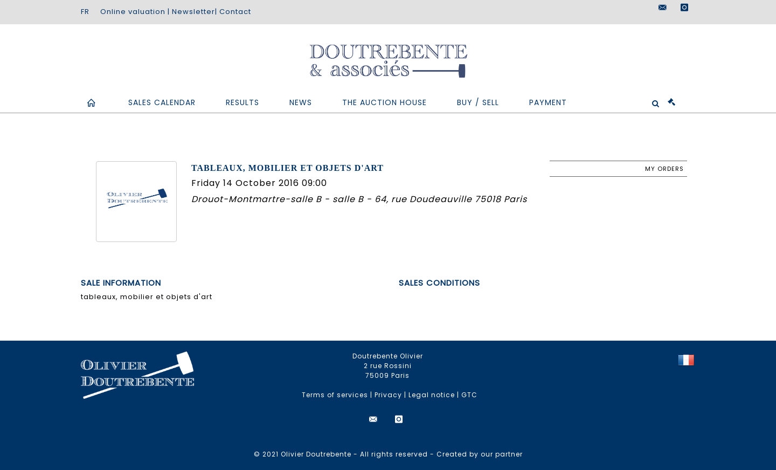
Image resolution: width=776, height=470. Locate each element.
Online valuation (132, 11)
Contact (235, 11)
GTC (469, 394)
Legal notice (431, 394)
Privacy (388, 394)
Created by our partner (479, 454)
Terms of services (335, 394)
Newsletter (193, 11)
